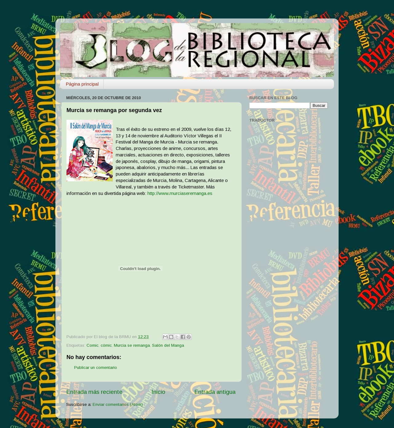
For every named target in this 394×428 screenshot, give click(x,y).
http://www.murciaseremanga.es (179, 193)
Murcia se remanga (132, 345)
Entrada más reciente (94, 392)
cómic (106, 345)
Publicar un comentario (95, 367)
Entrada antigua (214, 392)
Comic (92, 345)
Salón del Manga (168, 345)
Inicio (158, 392)
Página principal (82, 84)
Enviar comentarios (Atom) (118, 404)
